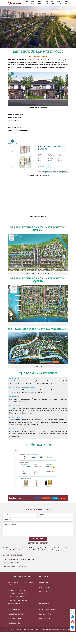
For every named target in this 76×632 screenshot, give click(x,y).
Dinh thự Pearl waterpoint (47, 609)
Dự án (47, 3)
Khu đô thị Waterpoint (14, 609)
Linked (45, 498)
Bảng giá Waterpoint (45, 587)
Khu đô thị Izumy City (14, 623)
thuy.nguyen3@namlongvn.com (17, 593)
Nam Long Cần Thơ (45, 618)
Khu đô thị (40, 3)
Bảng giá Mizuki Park (45, 592)
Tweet (55, 498)
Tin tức (52, 3)
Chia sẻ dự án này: (15, 498)
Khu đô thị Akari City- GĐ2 (15, 614)
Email (63, 498)
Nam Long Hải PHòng (45, 614)
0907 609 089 (20, 597)
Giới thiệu (33, 3)
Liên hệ (66, 3)
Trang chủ (26, 3)
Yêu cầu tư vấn (38, 538)
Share (37, 498)
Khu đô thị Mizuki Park (14, 618)
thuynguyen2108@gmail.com (16, 590)
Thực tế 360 (60, 3)
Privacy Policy (43, 583)
